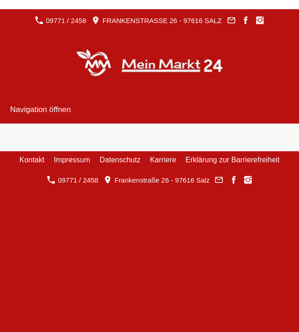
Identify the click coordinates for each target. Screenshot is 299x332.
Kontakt (31, 160)
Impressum (72, 160)
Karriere (163, 160)
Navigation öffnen (40, 109)
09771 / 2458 (60, 20)
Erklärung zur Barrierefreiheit (232, 160)
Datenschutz (120, 160)
